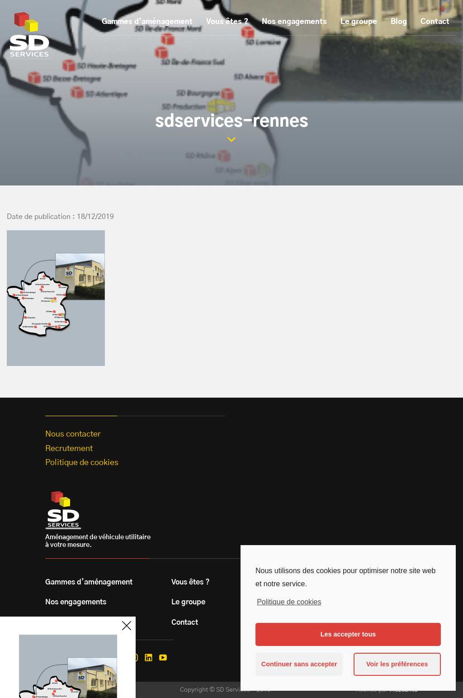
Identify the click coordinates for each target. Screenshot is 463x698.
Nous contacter (73, 434)
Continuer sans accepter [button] (299, 664)
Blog (399, 21)
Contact (434, 21)
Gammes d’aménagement (147, 21)
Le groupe (358, 21)
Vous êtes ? (227, 21)
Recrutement (69, 449)
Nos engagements (294, 21)
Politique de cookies (289, 602)
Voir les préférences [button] (397, 664)
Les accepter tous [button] (348, 634)
